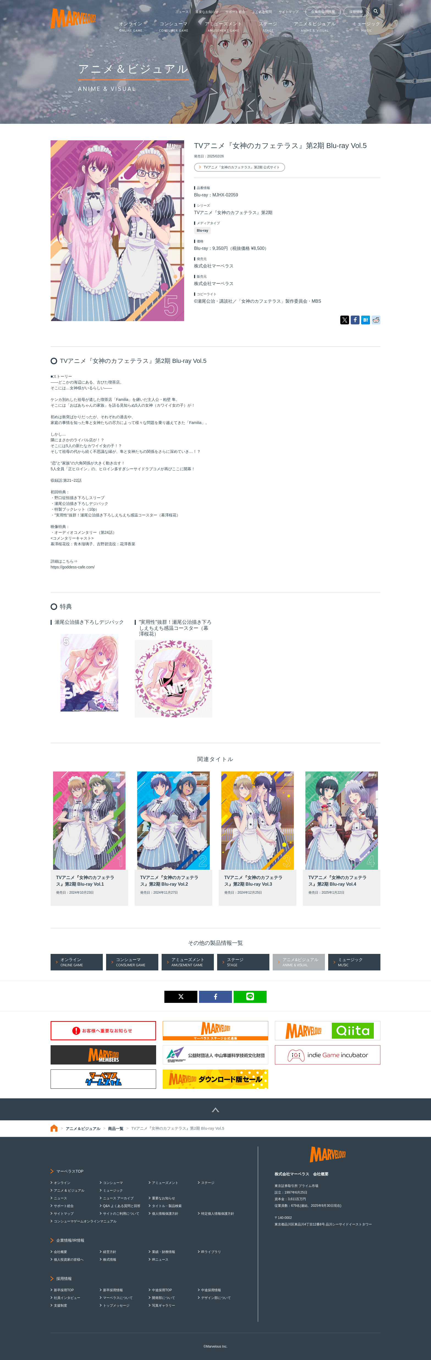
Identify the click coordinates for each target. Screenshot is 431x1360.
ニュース (182, 12)
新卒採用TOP (64, 1290)
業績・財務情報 (163, 1252)
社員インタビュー (67, 1298)
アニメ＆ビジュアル (83, 1128)
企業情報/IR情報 (323, 12)
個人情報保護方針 (165, 1214)
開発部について (163, 1298)
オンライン (62, 1183)
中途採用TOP (162, 1290)
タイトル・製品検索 (167, 1206)
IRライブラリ (211, 1252)
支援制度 (60, 1305)
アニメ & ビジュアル (69, 1190)
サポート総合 (235, 12)
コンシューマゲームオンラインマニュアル (85, 1221)
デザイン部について (216, 1298)
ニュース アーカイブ (118, 1198)
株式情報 (109, 1260)
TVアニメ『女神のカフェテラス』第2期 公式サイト (242, 167)
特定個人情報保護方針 (217, 1214)
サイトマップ (289, 12)
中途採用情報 (211, 1290)
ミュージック (113, 1190)
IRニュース (160, 1260)
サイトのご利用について (121, 1214)
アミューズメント (165, 1183)
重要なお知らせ (207, 12)
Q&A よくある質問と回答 (121, 1206)
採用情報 (356, 12)
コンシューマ (113, 1183)
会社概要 (60, 1252)
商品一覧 (115, 1128)
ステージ (207, 1183)
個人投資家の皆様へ (69, 1260)
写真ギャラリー (163, 1305)
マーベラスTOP (70, 1171)
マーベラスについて (118, 1298)
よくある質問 (262, 12)
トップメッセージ (116, 1305)
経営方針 (109, 1252)
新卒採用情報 (113, 1290)
